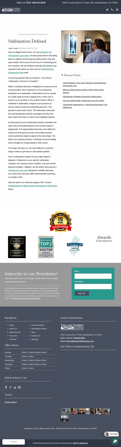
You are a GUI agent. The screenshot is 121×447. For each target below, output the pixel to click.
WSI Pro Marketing (80, 443)
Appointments (14, 332)
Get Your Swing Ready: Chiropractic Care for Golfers (83, 101)
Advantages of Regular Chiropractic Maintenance (82, 97)
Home (11, 325)
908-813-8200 (38, 3)
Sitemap (35, 339)
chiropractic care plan (18, 170)
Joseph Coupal (13, 48)
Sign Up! (81, 293)
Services (12, 339)
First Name (78, 281)
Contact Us (36, 336)
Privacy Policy (11, 402)
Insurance (13, 336)
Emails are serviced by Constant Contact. (27, 298)
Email (76, 271)
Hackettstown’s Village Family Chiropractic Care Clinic (32, 186)
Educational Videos (39, 329)
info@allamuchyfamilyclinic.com (80, 341)
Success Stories (38, 325)
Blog (33, 332)
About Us (13, 329)
